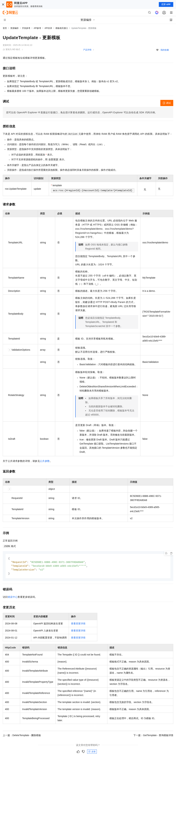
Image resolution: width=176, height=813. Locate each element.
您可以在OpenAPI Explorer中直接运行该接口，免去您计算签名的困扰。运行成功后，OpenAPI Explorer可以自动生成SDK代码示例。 (81, 112)
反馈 (92, 752)
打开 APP (166, 4)
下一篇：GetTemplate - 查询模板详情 (153, 736)
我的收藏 (165, 50)
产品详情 (87, 50)
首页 (5, 28)
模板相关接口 (62, 28)
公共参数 (45, 461)
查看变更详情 (78, 624)
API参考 (37, 28)
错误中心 (13, 597)
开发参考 (26, 28)
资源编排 (14, 28)
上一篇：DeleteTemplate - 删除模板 (22, 736)
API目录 (48, 28)
